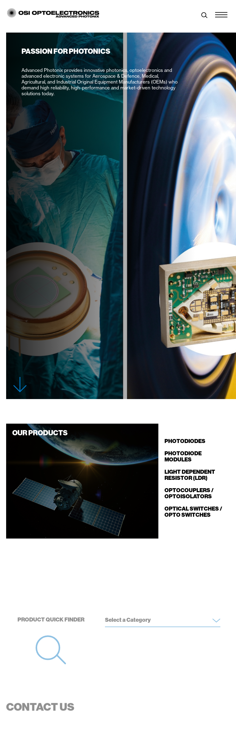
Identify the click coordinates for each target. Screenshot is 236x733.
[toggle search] (204, 15)
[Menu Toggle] (221, 13)
